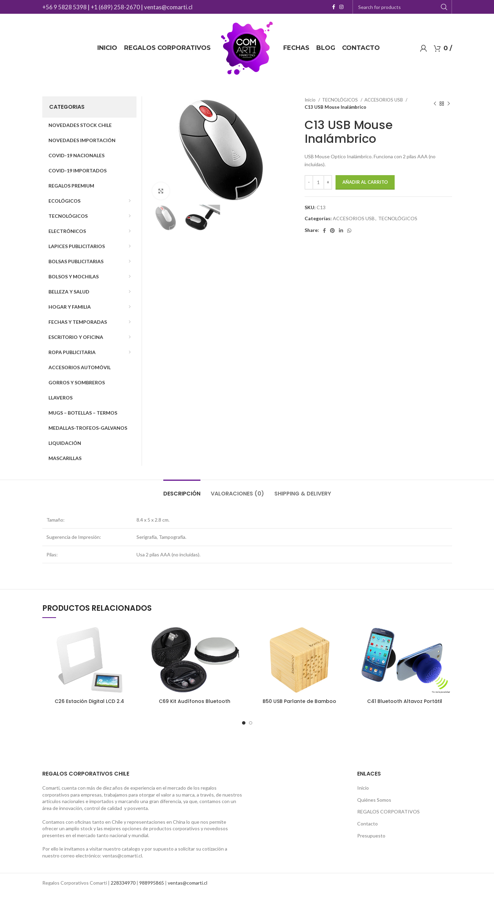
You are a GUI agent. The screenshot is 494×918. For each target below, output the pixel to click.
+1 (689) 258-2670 (115, 7)
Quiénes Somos (374, 800)
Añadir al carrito (365, 182)
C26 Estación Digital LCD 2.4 (89, 701)
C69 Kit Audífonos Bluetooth (194, 701)
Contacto (367, 823)
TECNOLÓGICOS (340, 100)
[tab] (181, 490)
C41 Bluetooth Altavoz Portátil (404, 701)
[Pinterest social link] (332, 230)
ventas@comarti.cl (168, 7)
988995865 (151, 883)
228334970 (123, 883)
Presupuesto (371, 836)
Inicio (311, 100)
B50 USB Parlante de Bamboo (299, 701)
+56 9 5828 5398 (64, 7)
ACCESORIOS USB (384, 100)
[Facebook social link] (333, 6)
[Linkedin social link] (341, 230)
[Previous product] (434, 103)
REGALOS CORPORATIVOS (388, 811)
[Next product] (448, 103)
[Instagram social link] (341, 6)
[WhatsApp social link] (349, 230)
